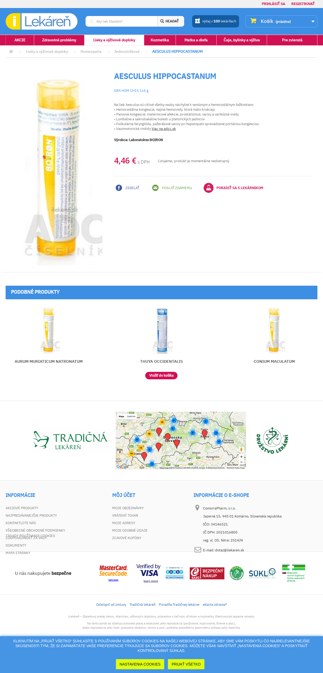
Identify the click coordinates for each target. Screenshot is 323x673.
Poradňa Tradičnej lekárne (179, 629)
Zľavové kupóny (126, 538)
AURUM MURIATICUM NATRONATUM (49, 361)
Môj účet (123, 495)
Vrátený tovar (125, 515)
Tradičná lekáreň (142, 629)
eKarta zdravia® (215, 629)
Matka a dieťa (196, 40)
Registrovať (303, 4)
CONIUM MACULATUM (274, 361)
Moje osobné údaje (130, 530)
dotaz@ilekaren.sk (229, 550)
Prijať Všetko (186, 664)
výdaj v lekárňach (215, 21)
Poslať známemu (172, 188)
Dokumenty (16, 545)
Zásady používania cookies (30, 560)
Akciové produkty (22, 508)
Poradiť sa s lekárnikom (233, 188)
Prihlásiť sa (273, 4)
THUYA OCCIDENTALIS (161, 361)
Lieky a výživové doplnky (114, 40)
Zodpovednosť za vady (26, 538)
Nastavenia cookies (140, 664)
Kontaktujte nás (21, 523)
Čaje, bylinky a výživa (242, 40)
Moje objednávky (128, 508)
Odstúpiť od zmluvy (111, 629)
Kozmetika (160, 40)
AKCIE (19, 40)
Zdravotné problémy (59, 40)
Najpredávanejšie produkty (31, 515)
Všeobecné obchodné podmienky (35, 530)
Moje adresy (123, 523)
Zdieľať (127, 188)
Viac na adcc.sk (164, 128)
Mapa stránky (18, 553)
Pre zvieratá (292, 40)
